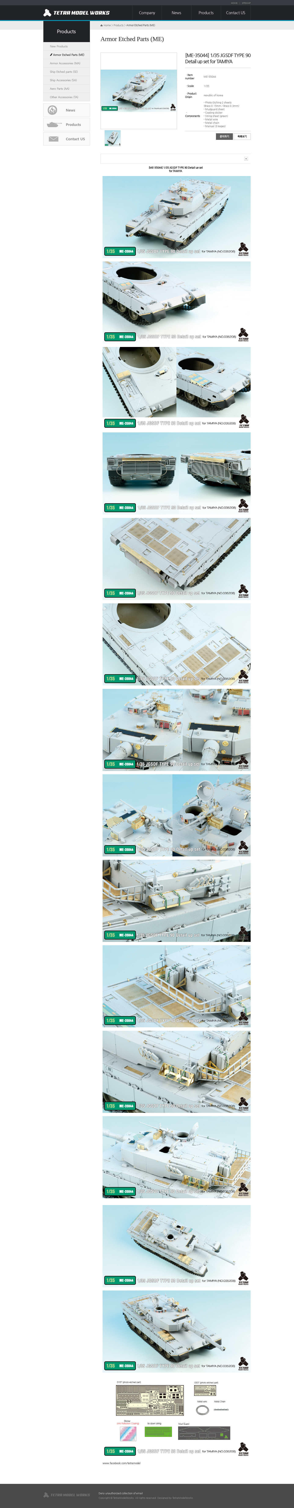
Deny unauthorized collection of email (121, 1493)
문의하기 (224, 136)
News (176, 12)
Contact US (235, 12)
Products (206, 12)
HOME (234, 3)
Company (147, 12)
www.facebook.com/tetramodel (121, 1463)
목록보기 (242, 136)
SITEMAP (246, 3)
